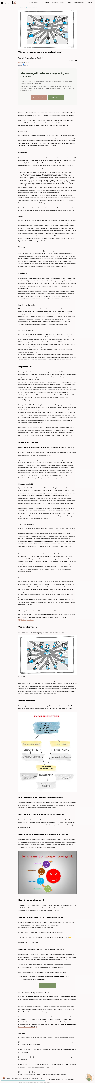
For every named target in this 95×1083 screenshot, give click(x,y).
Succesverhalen (33, 2)
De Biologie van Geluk (50, 615)
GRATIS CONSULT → (65, 98)
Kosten (69, 2)
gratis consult (41, 980)
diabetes (38, 176)
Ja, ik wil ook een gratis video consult (47, 986)
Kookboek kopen (79, 2)
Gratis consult (45, 2)
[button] (90, 1077)
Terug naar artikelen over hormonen (27, 7)
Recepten (55, 2)
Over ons (89, 2)
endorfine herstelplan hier (59, 977)
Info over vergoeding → (29, 98)
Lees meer (35, 1078)
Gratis (62, 2)
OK (41, 1078)
